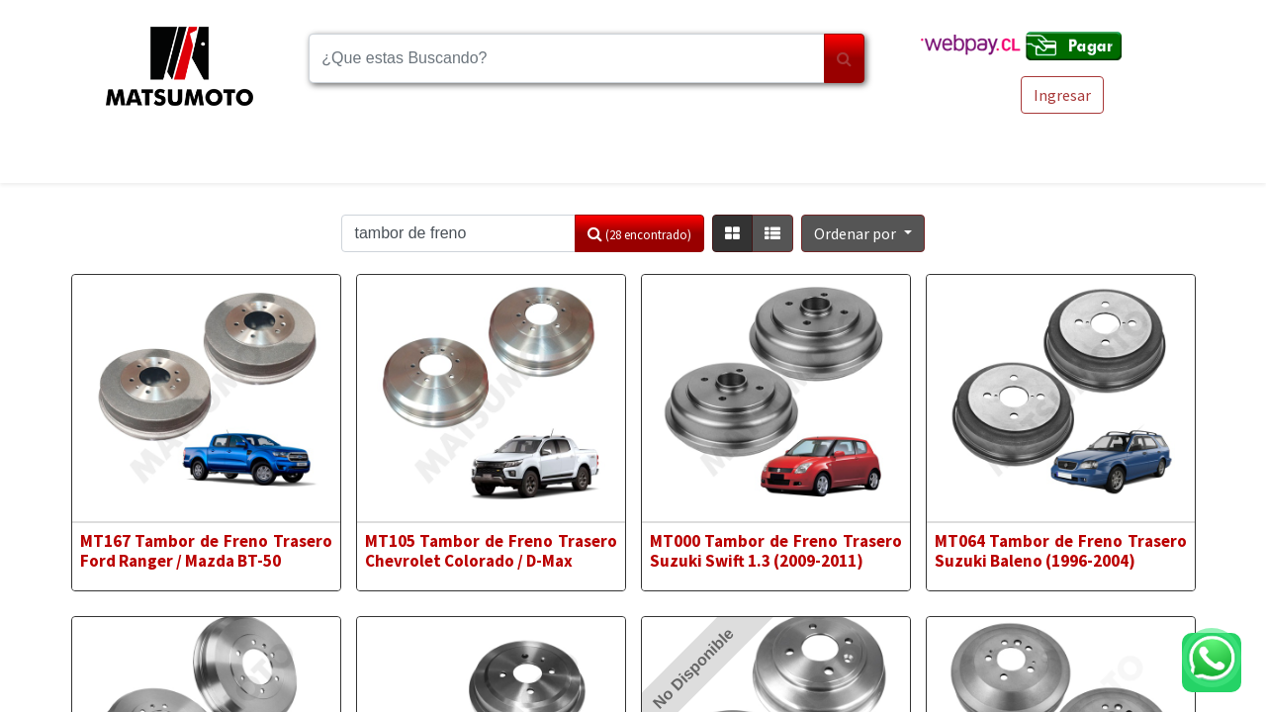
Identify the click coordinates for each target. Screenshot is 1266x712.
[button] (862, 233)
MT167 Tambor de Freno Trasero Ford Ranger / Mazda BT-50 (206, 551)
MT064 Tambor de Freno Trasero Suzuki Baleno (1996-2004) (1061, 551)
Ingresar (1062, 95)
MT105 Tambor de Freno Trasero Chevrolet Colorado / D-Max (491, 551)
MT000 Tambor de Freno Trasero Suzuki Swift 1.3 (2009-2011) (776, 551)
